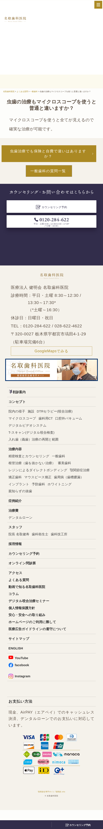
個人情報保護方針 (23, 623)
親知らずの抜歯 (52, 500)
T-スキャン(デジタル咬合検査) (34, 438)
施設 (34, 415)
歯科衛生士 (44, 545)
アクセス (16, 586)
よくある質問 (20, 593)
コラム (14, 608)
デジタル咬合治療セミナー (31, 616)
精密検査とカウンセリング (31, 463)
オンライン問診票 (23, 576)
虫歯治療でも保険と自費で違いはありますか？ (48, 154)
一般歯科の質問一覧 (48, 172)
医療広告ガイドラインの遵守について (41, 645)
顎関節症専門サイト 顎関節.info (51, 811)
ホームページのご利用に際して (35, 638)
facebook (19, 683)
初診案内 (18, 395)
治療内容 (16, 455)
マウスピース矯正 (66, 485)
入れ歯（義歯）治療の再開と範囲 (37, 445)
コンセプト (18, 405)
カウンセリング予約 (26, 566)
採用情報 (16, 556)
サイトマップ (20, 656)
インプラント (57, 493)
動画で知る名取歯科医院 (29, 601)
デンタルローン (22, 528)
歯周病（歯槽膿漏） (25, 493)
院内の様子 (18, 415)
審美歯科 (72, 470)
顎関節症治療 (19, 485)
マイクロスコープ (24, 423)
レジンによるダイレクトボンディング (41, 478)
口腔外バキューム (76, 423)
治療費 (14, 520)
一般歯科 (65, 463)
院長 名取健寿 (20, 545)
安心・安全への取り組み (29, 631)
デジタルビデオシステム (30, 430)
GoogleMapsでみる (51, 353)
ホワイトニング (22, 500)
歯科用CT (50, 423)
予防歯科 (78, 493)
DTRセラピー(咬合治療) (60, 415)
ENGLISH (16, 666)
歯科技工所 (65, 545)
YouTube (19, 675)
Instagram (20, 694)
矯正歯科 (41, 485)
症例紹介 (16, 510)
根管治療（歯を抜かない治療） (35, 470)
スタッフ (16, 538)
